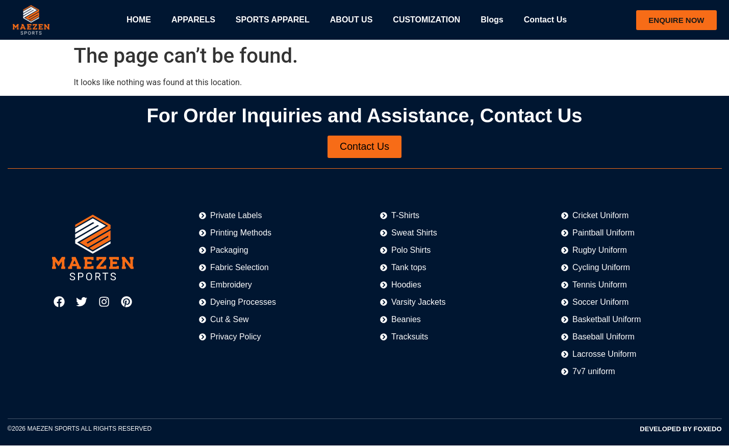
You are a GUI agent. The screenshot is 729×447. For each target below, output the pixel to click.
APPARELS (193, 19)
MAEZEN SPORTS (53, 429)
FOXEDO (708, 430)
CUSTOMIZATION (426, 19)
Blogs (492, 19)
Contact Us (545, 19)
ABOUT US (351, 19)
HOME (139, 19)
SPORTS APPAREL (273, 19)
